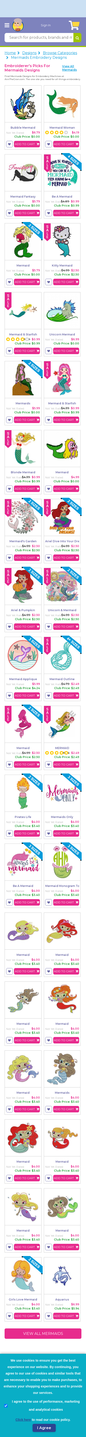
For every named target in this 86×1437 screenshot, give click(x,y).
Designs (29, 53)
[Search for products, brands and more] (39, 37)
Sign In (46, 25)
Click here (23, 1420)
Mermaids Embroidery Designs (39, 57)
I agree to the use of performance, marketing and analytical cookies (42, 1405)
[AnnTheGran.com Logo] (18, 25)
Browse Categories (60, 53)
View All (69, 68)
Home (10, 53)
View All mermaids (43, 1333)
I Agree (44, 1428)
